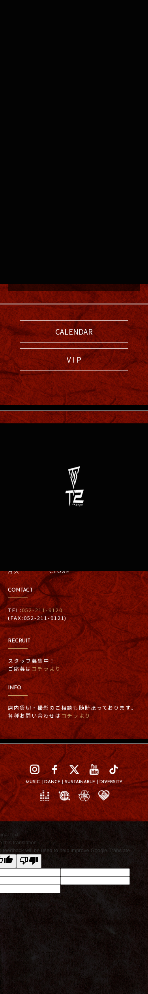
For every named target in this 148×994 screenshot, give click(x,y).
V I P (74, 359)
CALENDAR (74, 331)
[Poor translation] (28, 861)
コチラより (76, 715)
